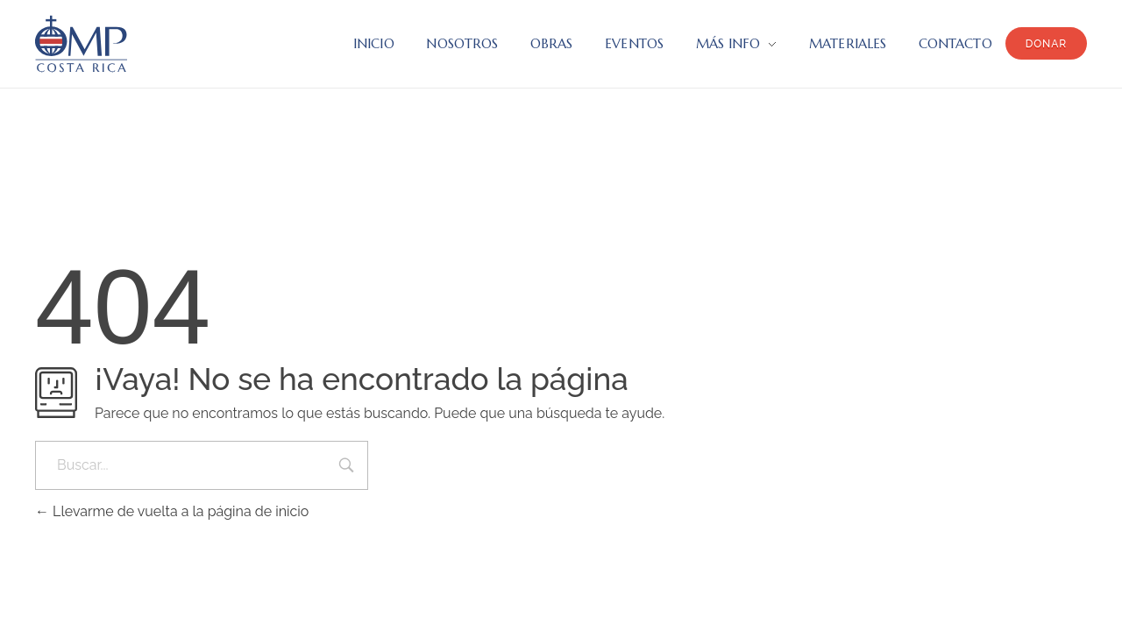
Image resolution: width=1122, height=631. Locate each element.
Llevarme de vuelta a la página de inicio (172, 511)
